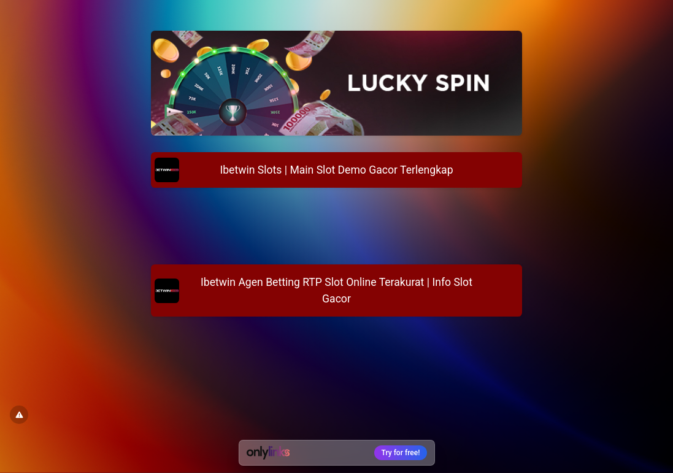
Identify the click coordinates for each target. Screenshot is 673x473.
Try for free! (401, 452)
